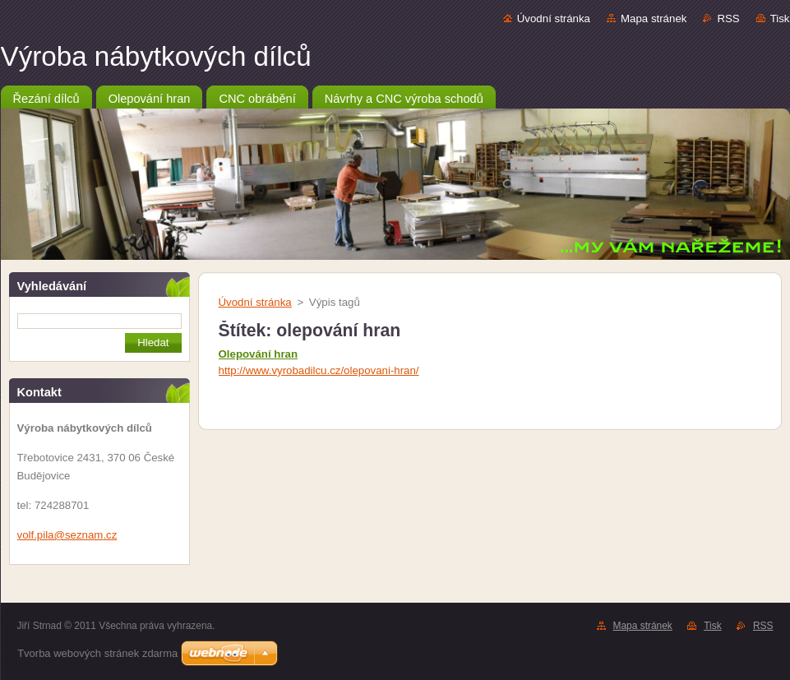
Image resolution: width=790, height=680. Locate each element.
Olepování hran (258, 354)
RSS (728, 18)
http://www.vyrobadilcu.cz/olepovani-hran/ (319, 370)
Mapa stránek (653, 18)
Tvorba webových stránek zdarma (97, 653)
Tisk (780, 18)
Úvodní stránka (553, 18)
